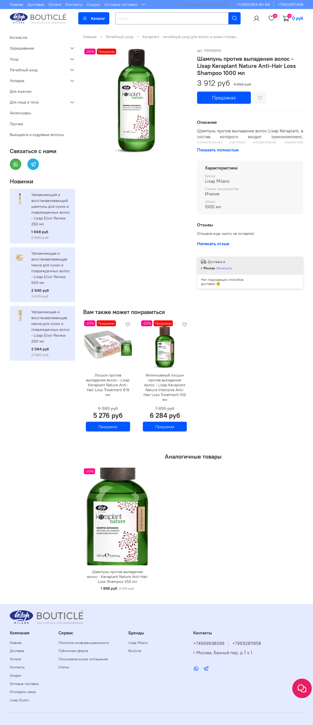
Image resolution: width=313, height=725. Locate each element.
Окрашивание (22, 48)
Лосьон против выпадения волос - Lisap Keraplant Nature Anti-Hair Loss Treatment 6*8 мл (108, 384)
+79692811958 (290, 4)
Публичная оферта (73, 651)
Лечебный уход (119, 36)
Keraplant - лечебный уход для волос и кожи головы (189, 36)
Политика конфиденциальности (83, 643)
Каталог (93, 18)
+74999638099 (208, 643)
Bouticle (134, 651)
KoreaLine (18, 37)
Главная (16, 4)
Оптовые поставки (120, 4)
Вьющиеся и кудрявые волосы (37, 134)
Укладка (17, 80)
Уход (14, 59)
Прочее (16, 123)
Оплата (54, 4)
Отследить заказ (23, 692)
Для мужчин (21, 91)
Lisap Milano (138, 643)
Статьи (63, 667)
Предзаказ (224, 98)
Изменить (224, 268)
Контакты (74, 4)
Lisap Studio (19, 700)
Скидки (93, 4)
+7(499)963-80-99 (253, 4)
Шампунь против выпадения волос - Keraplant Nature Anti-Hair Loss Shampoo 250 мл (117, 576)
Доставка (36, 4)
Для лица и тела (24, 102)
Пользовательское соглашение (83, 659)
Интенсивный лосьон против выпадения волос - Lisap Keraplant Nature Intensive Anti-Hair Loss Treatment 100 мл (165, 387)
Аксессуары (20, 112)
